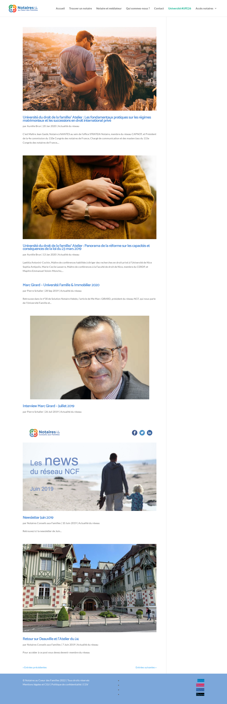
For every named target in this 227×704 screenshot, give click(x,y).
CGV (85, 684)
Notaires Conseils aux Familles (44, 523)
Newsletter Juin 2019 (38, 517)
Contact (159, 8)
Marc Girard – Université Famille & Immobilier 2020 (61, 285)
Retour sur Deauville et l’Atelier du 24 (51, 639)
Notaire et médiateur (109, 8)
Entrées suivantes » (146, 667)
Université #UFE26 (179, 8)
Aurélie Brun (34, 126)
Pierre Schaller (35, 290)
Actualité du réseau (68, 126)
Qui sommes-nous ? (138, 8)
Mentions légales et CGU (36, 684)
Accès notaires (204, 8)
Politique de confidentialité (66, 684)
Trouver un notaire (80, 8)
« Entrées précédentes (35, 667)
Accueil (60, 8)
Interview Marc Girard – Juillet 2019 (48, 406)
